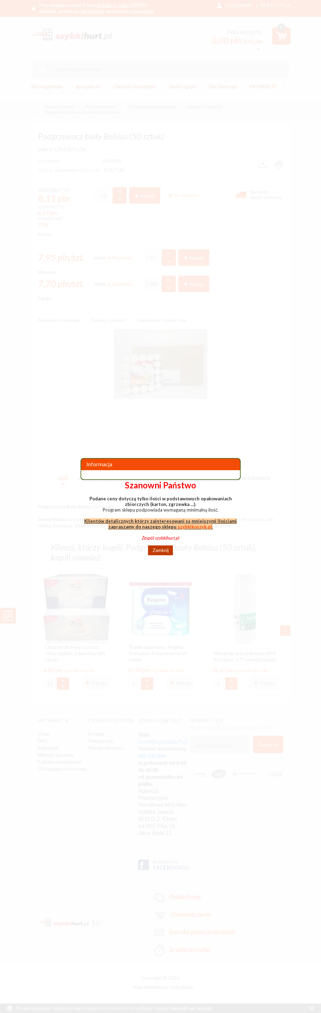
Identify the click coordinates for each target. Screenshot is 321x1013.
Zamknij (161, 550)
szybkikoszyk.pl (195, 526)
